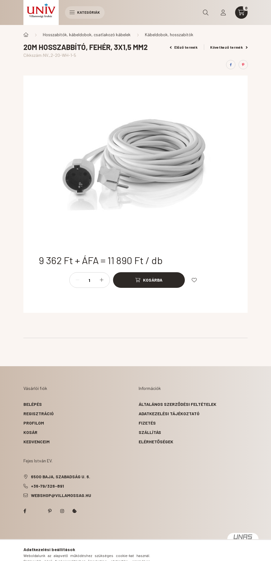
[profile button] (223, 12)
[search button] (206, 12)
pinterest (49, 511)
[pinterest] (243, 64)
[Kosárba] (149, 280)
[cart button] (241, 12)
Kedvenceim (36, 441)
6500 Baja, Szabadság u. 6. (60, 476)
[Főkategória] (25, 34)
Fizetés (147, 423)
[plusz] (101, 280)
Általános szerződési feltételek (177, 404)
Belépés (32, 404)
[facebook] (230, 64)
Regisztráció (38, 413)
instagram (62, 511)
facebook (24, 511)
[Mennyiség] (89, 280)
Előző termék (184, 47)
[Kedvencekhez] (194, 280)
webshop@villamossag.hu (61, 495)
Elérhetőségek (156, 441)
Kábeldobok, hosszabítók (169, 34)
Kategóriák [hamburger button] (85, 12)
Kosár (30, 432)
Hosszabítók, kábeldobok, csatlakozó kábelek (87, 34)
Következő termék (229, 47)
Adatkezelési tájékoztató (169, 413)
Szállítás (150, 432)
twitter (37, 511)
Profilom (33, 423)
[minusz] (77, 280)
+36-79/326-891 (47, 486)
